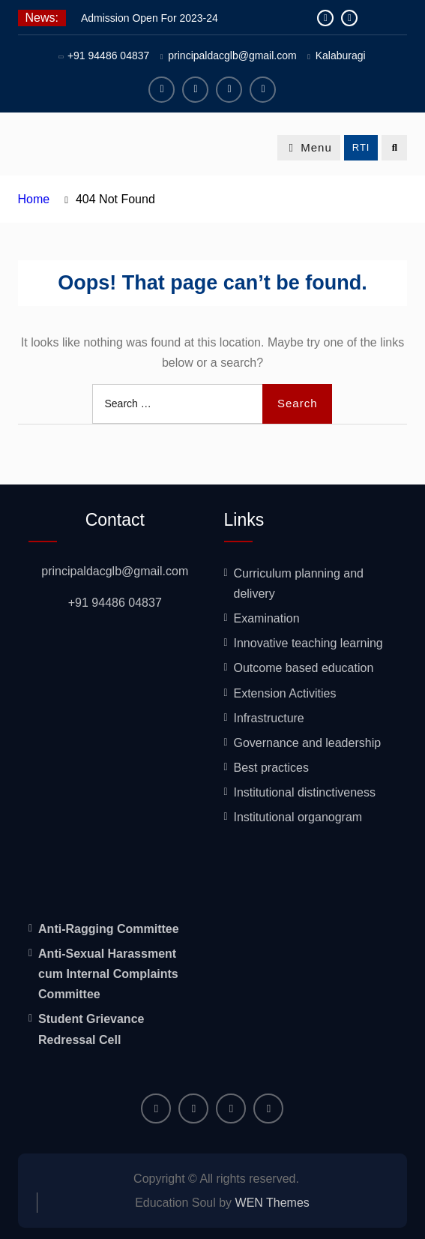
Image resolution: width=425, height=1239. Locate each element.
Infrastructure (269, 718)
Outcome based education (304, 668)
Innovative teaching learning (308, 643)
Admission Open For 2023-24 (149, 18)
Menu (309, 147)
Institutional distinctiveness (305, 792)
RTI (361, 147)
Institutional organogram (298, 817)
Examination (267, 618)
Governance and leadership (308, 742)
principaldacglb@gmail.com (232, 56)
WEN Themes (272, 1202)
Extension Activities (285, 693)
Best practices (271, 767)
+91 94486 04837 (108, 56)
